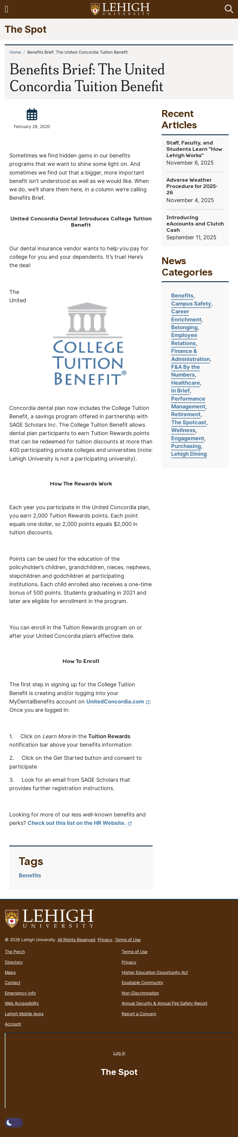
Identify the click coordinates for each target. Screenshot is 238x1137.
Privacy (105, 939)
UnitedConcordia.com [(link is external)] (118, 701)
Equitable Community (142, 982)
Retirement (186, 414)
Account (13, 1024)
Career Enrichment (186, 315)
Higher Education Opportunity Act (155, 972)
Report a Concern (139, 1013)
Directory (14, 962)
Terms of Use (128, 939)
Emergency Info (20, 993)
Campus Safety (191, 303)
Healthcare (185, 382)
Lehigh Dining (189, 454)
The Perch (15, 951)
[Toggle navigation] (10, 9)
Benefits (30, 875)
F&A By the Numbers (185, 370)
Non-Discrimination (140, 993)
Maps (10, 972)
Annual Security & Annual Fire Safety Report (164, 1003)
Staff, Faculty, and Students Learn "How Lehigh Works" (194, 149)
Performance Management (188, 402)
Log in (119, 1053)
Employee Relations (184, 339)
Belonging (184, 327)
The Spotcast (188, 422)
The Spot (25, 29)
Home (15, 52)
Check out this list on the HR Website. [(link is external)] (80, 823)
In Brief (180, 390)
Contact (12, 982)
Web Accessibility (22, 1003)
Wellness (183, 430)
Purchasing (186, 446)
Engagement (187, 438)
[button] (228, 9)
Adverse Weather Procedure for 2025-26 (192, 186)
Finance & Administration (190, 355)
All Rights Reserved (76, 939)
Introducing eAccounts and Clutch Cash (195, 224)
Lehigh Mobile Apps (24, 1013)
